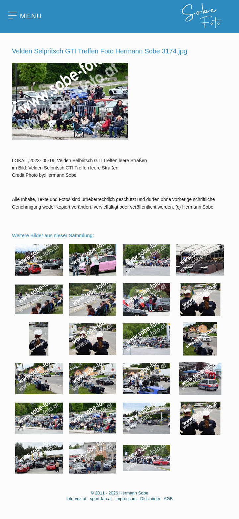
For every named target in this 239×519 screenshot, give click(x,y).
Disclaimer (150, 498)
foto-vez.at (76, 498)
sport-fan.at (101, 498)
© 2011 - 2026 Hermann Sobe (120, 492)
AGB (168, 498)
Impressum (126, 498)
